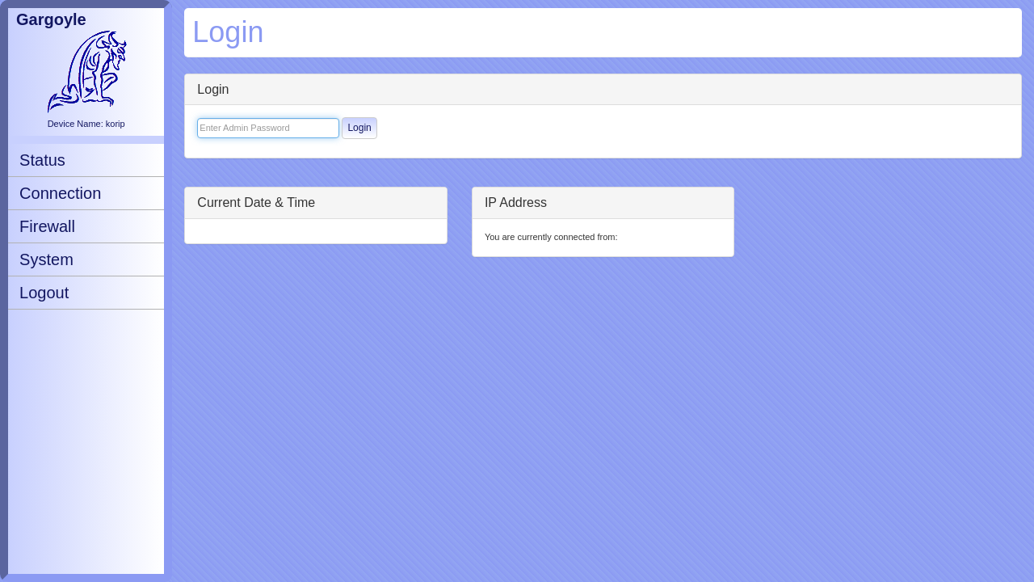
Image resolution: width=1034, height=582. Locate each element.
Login (359, 127)
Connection (60, 193)
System (46, 259)
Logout (44, 293)
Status (42, 160)
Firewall (47, 226)
